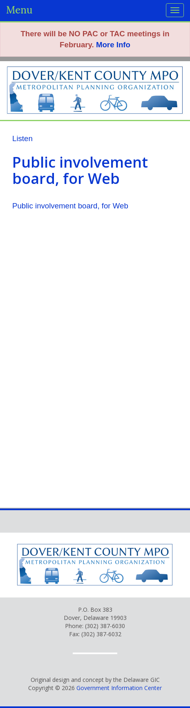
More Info (113, 44)
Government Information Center (119, 688)
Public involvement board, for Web (70, 205)
